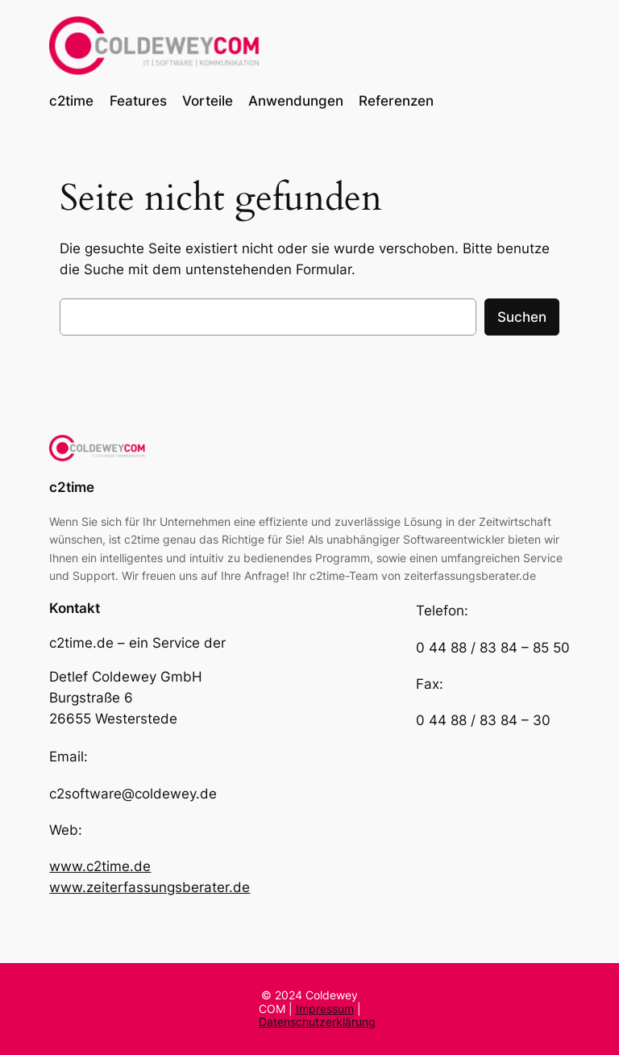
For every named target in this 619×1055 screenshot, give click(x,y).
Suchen (521, 317)
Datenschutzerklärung (317, 1021)
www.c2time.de (100, 866)
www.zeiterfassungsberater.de (149, 887)
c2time (71, 487)
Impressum (325, 1008)
